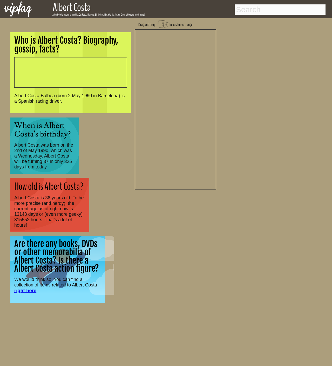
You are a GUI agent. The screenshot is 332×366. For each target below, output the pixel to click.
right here (25, 290)
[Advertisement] (175, 109)
